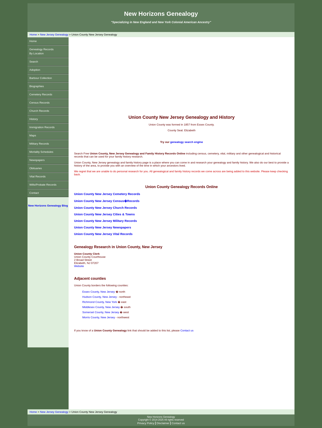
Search (33, 61)
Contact (34, 192)
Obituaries (35, 168)
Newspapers (37, 160)
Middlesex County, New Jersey (101, 307)
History (33, 119)
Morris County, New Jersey (98, 317)
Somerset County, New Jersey (100, 312)
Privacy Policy (145, 423)
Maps (32, 135)
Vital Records (37, 176)
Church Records (39, 110)
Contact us (186, 330)
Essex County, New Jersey (98, 291)
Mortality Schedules (41, 151)
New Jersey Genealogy (54, 34)
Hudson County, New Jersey (99, 296)
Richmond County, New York (99, 302)
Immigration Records (42, 127)
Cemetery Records (40, 94)
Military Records (39, 143)
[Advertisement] (48, 278)
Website (79, 266)
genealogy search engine (186, 142)
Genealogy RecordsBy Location (41, 51)
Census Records (39, 102)
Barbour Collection (40, 78)
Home (33, 34)
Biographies (36, 86)
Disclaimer (163, 423)
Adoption (34, 69)
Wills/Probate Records (42, 184)
